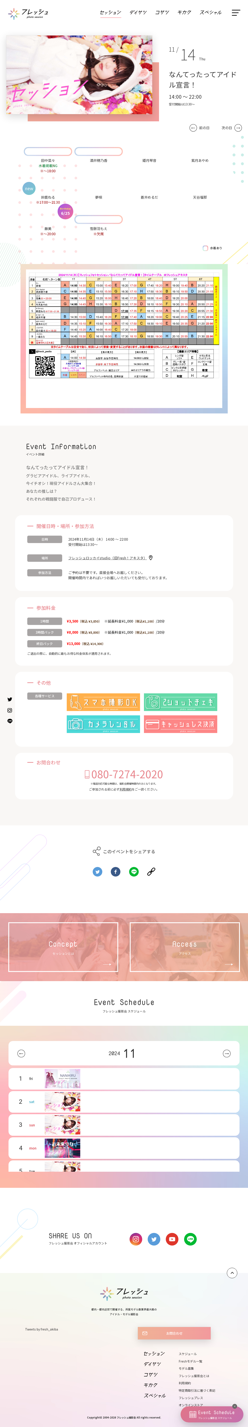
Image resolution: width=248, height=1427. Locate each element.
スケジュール (188, 1354)
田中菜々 (48, 160)
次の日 (227, 127)
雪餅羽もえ (98, 228)
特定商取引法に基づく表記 (197, 1390)
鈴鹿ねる (48, 197)
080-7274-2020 (127, 773)
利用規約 (126, 789)
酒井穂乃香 (98, 160)
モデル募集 (186, 1368)
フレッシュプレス (191, 1398)
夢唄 (98, 197)
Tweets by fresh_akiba (41, 1329)
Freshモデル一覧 (190, 1361)
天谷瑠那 (200, 197)
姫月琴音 (149, 160)
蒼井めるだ (149, 197)
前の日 (204, 127)
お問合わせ (174, 1333)
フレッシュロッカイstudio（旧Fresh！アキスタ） (107, 557)
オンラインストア (191, 1405)
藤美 (47, 228)
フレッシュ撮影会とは (194, 1376)
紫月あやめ (200, 160)
